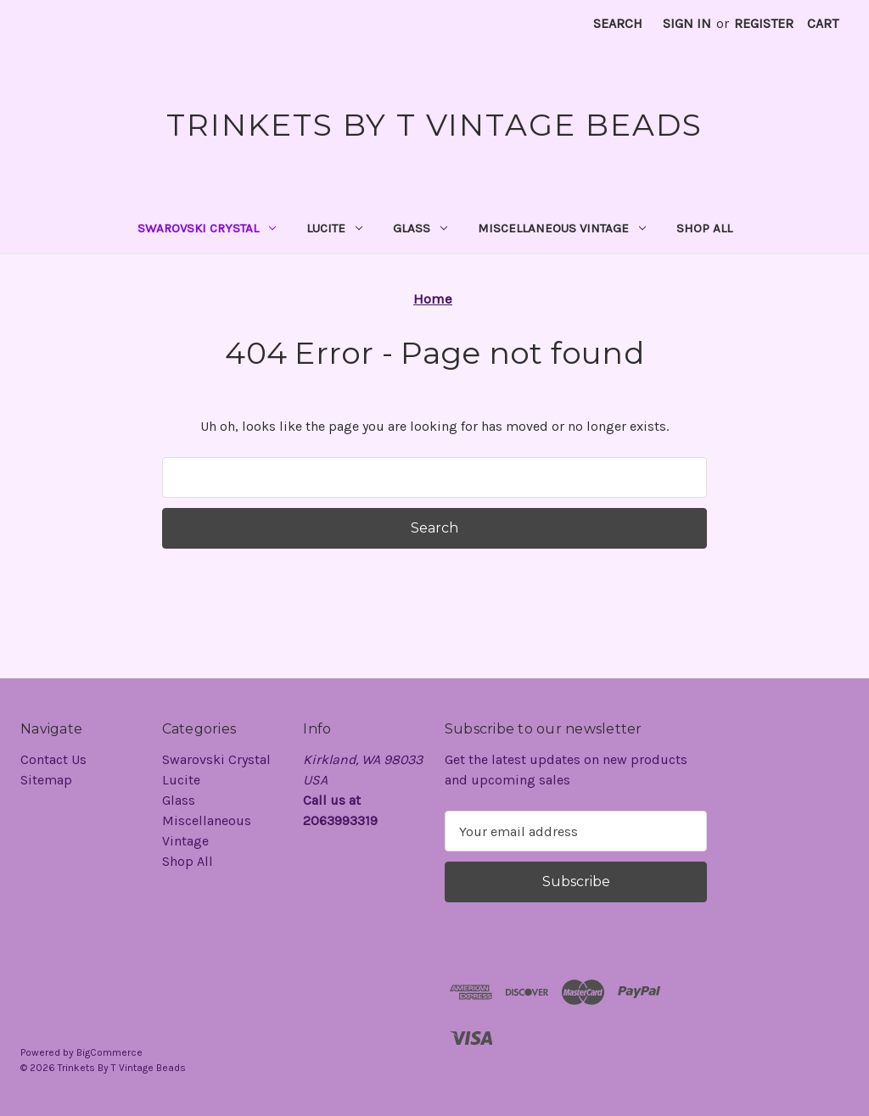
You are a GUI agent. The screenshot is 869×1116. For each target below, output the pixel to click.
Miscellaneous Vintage (562, 228)
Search (617, 23)
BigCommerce (109, 1052)
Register (763, 23)
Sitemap (46, 780)
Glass (420, 228)
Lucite (334, 228)
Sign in (687, 23)
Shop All (704, 228)
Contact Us (53, 759)
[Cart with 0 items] (823, 23)
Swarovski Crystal (206, 228)
